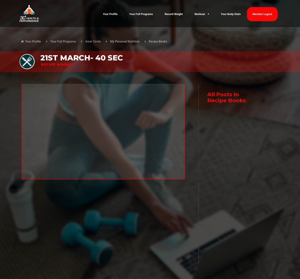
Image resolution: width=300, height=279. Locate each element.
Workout (201, 14)
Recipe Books (158, 41)
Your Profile (110, 14)
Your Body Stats (231, 14)
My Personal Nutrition (124, 41)
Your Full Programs (141, 14)
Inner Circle (93, 41)
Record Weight (174, 14)
